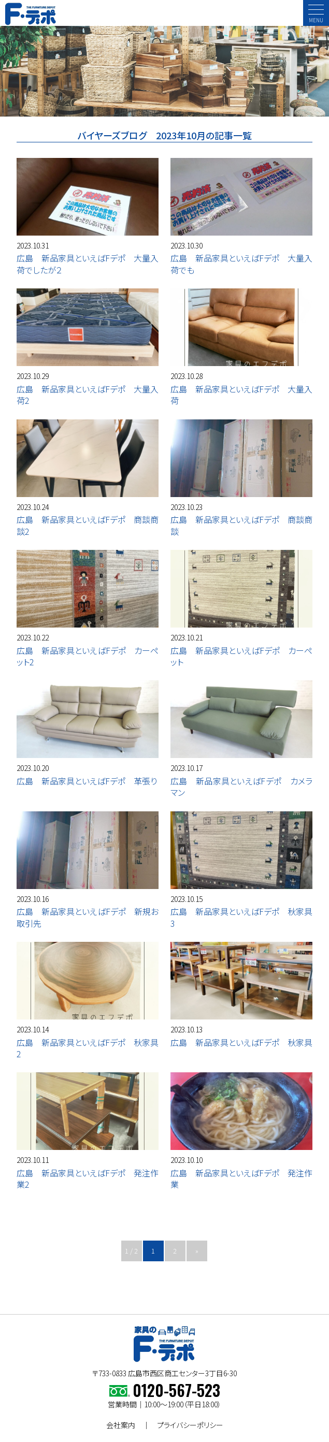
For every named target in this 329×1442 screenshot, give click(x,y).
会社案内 (120, 1425)
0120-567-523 (176, 1390)
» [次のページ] (196, 1251)
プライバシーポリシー (190, 1425)
